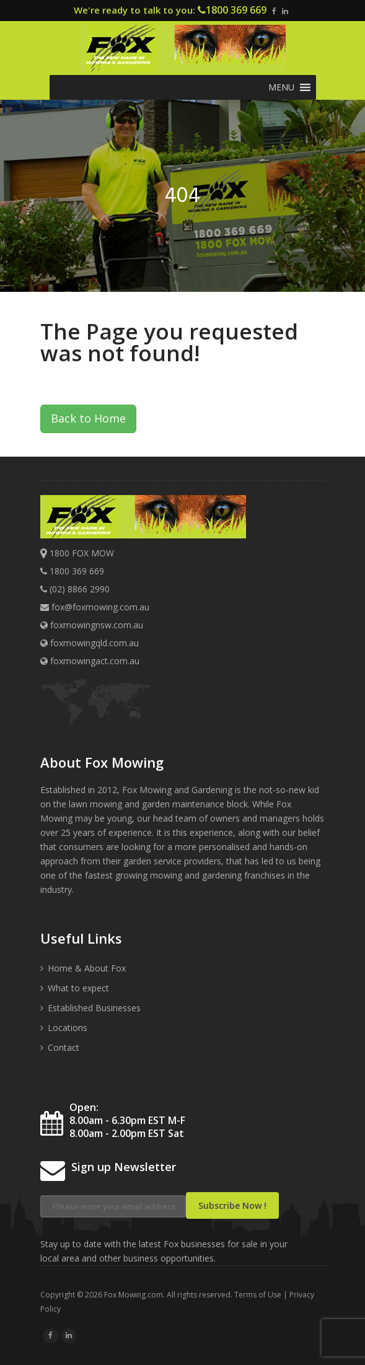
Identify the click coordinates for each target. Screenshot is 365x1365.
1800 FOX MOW (82, 553)
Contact (63, 1047)
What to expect (78, 988)
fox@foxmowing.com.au (100, 607)
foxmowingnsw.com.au (91, 625)
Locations (67, 1028)
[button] (281, 87)
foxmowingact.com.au (89, 661)
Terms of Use (257, 1294)
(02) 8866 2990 (80, 589)
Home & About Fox (87, 968)
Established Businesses (94, 1008)
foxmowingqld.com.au (89, 643)
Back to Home (88, 418)
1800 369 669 (236, 10)
